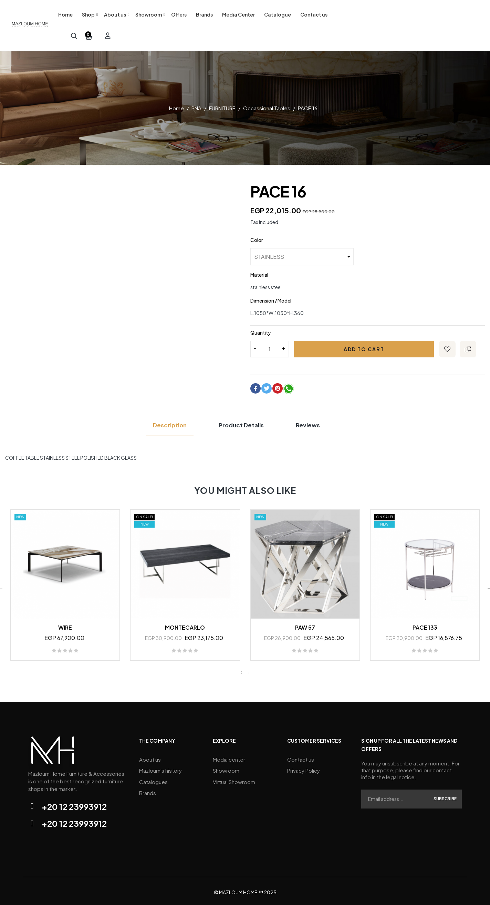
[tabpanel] (65, 586)
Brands (147, 787)
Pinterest (277, 386)
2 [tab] (248, 670)
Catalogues (153, 777)
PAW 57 (305, 625)
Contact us (300, 756)
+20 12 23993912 (74, 804)
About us (150, 756)
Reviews (315, 422)
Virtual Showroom (234, 777)
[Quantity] (269, 347)
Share (255, 386)
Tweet (266, 386)
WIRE (65, 625)
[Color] (302, 254)
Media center (229, 756)
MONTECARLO (185, 625)
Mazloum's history (160, 767)
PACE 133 (425, 625)
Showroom (226, 767)
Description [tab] (164, 422)
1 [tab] (241, 670)
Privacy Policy (303, 767)
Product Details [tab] (242, 422)
